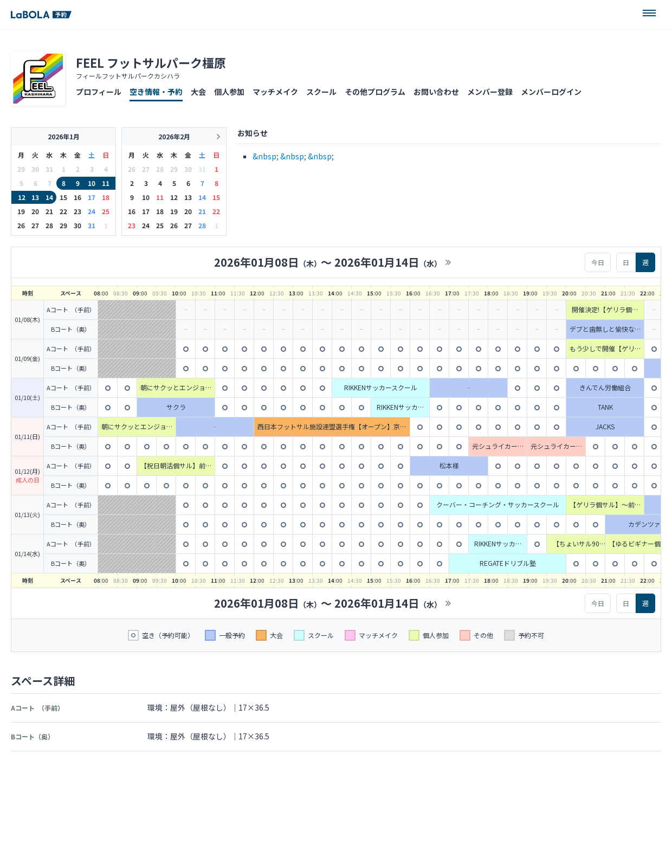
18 (105, 197)
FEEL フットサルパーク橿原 (151, 62)
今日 (597, 262)
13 (35, 197)
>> (448, 262)
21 (49, 211)
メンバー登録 (490, 91)
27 (35, 225)
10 (91, 183)
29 (63, 225)
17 (91, 197)
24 (91, 211)
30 (77, 225)
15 (63, 197)
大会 (198, 91)
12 (21, 197)
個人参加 (229, 91)
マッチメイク (275, 91)
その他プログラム (375, 91)
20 (35, 211)
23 (77, 211)
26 (21, 225)
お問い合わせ (436, 91)
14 (49, 197)
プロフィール (98, 91)
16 (77, 197)
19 (21, 211)
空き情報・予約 (156, 91)
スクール (321, 91)
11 (105, 183)
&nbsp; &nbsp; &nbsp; (293, 156)
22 (63, 211)
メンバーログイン (551, 91)
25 (105, 211)
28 (49, 225)
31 (91, 225)
